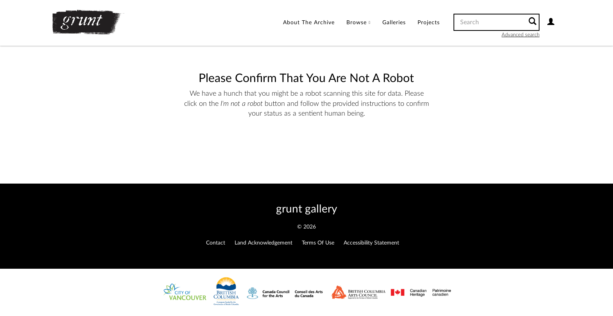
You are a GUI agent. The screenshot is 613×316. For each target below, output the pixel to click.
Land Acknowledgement (263, 243)
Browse (358, 22)
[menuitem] (309, 23)
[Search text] (489, 22)
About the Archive (309, 22)
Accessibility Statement (371, 243)
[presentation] (301, 144)
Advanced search (521, 34)
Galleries (394, 22)
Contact (215, 243)
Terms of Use (318, 243)
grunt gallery (306, 209)
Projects (429, 22)
